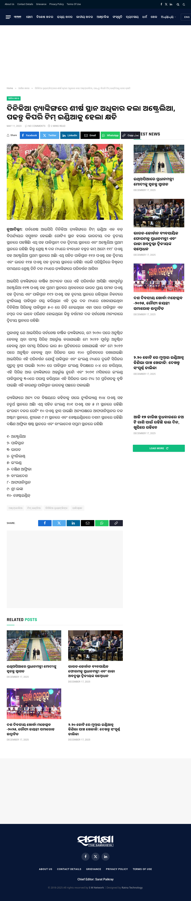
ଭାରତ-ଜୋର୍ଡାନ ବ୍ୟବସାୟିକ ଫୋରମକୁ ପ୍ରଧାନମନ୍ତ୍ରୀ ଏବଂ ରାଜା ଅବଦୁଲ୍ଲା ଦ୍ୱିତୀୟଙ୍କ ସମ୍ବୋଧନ (91, 671)
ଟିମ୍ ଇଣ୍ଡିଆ (34, 508)
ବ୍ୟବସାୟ (132, 17)
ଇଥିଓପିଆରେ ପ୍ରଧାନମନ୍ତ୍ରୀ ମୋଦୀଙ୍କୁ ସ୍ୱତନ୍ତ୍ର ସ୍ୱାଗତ (31, 668)
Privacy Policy (56, 4)
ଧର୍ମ (144, 17)
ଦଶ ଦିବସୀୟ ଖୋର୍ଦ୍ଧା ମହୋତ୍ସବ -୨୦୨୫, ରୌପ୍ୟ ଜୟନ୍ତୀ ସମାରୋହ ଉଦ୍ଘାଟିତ (31, 729)
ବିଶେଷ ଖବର (44, 17)
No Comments (35, 126)
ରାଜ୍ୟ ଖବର (65, 17)
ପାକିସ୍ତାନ (77, 508)
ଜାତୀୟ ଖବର (84, 17)
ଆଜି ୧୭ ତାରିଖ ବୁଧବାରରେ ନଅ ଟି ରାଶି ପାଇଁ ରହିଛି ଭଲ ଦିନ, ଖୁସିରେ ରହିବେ (159, 422)
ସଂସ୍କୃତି (117, 17)
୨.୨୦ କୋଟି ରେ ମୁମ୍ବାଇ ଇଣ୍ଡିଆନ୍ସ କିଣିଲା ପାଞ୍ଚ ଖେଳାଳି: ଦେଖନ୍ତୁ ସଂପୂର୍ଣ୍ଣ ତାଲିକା (94, 729)
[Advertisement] (95, 56)
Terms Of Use (74, 4)
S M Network (96, 887)
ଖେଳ (154, 17)
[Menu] (8, 17)
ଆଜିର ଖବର (13, 98)
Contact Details (25, 4)
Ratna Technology (132, 887)
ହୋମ (29, 17)
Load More (159, 448)
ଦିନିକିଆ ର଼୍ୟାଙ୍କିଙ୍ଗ (56, 508)
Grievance (41, 4)
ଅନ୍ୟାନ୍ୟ (167, 17)
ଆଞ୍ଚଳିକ (103, 17)
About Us (9, 4)
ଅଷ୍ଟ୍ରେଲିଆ (16, 508)
